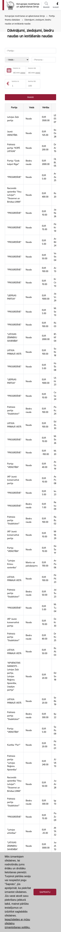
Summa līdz (32, 81)
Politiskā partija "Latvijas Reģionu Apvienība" (12, 763)
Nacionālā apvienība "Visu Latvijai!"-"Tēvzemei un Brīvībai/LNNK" (14, 195)
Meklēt (46, 5)
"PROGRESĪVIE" (14, 177)
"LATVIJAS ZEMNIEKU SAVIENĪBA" (12, 337)
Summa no (15, 81)
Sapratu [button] (45, 892)
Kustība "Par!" (13, 745)
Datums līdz (32, 68)
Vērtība (45, 107)
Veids (31, 107)
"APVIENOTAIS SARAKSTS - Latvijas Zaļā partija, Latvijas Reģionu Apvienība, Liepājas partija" (13, 676)
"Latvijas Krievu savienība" (12, 564)
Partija (14, 107)
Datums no (16, 68)
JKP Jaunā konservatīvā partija (13, 480)
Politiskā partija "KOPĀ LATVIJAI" (13, 147)
